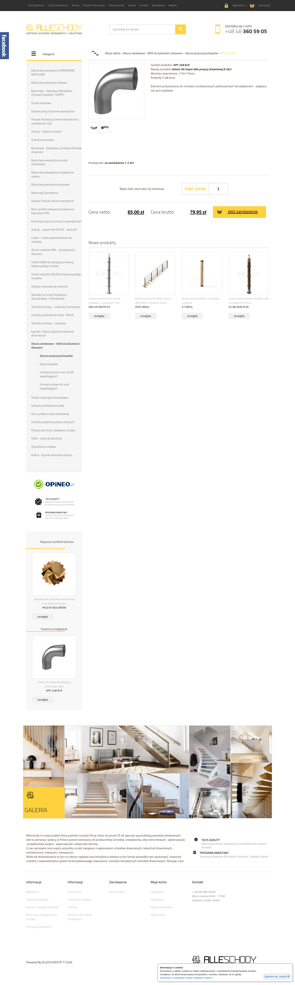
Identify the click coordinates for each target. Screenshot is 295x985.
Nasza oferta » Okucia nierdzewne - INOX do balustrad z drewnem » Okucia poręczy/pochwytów (161, 53)
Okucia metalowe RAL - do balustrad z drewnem (53, 252)
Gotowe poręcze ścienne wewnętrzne (52, 111)
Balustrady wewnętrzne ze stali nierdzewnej (49, 162)
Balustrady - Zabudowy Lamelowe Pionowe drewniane (56, 150)
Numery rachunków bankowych (80, 916)
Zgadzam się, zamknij (276, 976)
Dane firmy (74, 891)
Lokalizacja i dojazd (79, 899)
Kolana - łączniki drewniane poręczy (51, 454)
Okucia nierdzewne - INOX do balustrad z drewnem (55, 345)
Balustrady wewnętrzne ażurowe (50, 184)
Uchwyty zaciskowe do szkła (47, 405)
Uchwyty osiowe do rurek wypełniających (54, 386)
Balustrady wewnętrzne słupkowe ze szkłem (52, 174)
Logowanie (157, 891)
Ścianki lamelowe (41, 103)
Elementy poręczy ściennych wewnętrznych (56, 221)
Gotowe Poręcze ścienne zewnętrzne (52, 201)
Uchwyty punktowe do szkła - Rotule (52, 315)
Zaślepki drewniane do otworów (49, 286)
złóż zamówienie (237, 211)
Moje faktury (158, 914)
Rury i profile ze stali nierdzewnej (50, 413)
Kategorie (48, 54)
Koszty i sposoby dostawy (42, 906)
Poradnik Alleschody (94, 5)
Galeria (132, 5)
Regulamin (32, 891)
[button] (235, 5)
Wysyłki (173, 5)
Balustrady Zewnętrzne (44, 192)
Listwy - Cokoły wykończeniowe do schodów (51, 240)
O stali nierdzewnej (58, 5)
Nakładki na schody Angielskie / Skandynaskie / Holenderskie (49, 296)
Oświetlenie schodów (43, 446)
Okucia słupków (49, 364)
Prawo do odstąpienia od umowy (41, 916)
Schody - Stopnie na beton (46, 131)
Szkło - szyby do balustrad (46, 438)
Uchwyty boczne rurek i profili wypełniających (57, 374)
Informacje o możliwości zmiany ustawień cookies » (186, 977)
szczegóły (42, 616)
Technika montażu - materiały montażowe (55, 307)
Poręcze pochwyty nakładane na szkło (53, 430)
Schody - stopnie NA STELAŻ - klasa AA (54, 229)
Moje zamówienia (161, 906)
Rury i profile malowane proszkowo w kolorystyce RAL (52, 211)
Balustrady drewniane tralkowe (49, 82)
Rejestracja (158, 899)
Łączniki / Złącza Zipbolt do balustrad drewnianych (52, 333)
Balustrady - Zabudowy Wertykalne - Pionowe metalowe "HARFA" (52, 93)
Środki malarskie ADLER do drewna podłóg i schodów (56, 276)
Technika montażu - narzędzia (48, 323)
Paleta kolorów (117, 5)
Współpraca (158, 5)
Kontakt (144, 5)
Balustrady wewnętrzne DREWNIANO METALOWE (53, 72)
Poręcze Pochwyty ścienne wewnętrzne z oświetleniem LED (55, 121)
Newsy (75, 5)
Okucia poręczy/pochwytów (56, 355)
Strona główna (36, 5)
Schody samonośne (42, 140)
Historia (72, 906)
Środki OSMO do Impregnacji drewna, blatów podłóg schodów (52, 264)
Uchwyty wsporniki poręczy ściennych (53, 422)
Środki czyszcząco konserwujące (49, 397)
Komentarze (116, 891)
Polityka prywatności (39, 926)
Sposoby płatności (37, 899)
